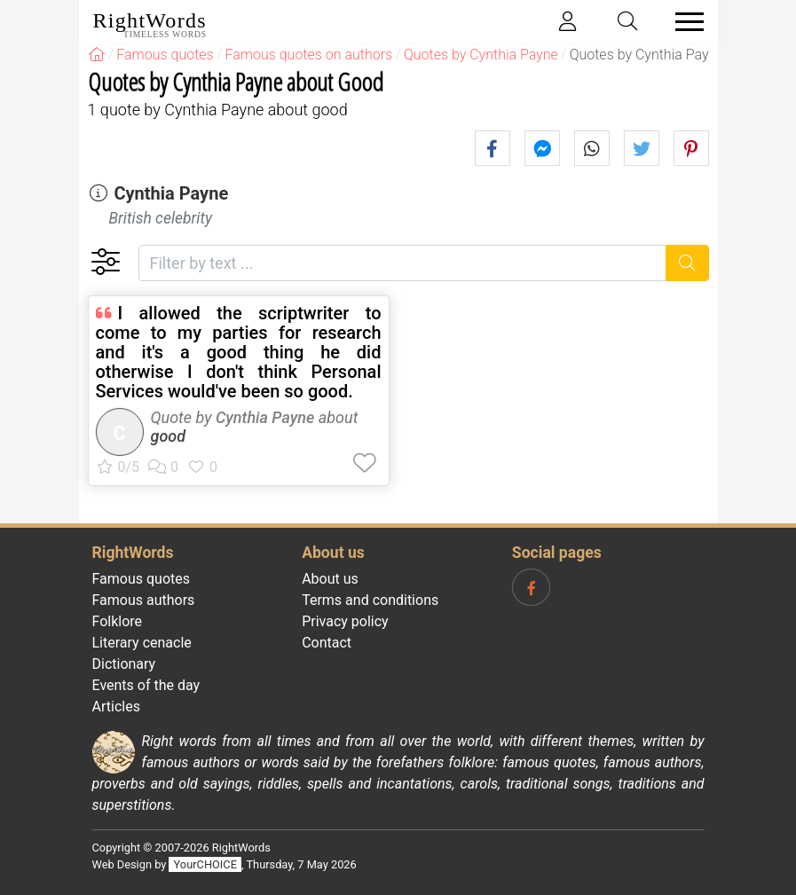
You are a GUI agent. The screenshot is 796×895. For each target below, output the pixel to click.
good (168, 436)
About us (330, 578)
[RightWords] (97, 54)
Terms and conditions (370, 600)
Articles (116, 706)
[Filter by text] (402, 263)
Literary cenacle (142, 642)
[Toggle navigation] (684, 22)
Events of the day (146, 685)
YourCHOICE (205, 864)
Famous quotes (141, 578)
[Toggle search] (627, 21)
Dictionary (124, 664)
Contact (326, 642)
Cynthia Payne (171, 193)
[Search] (687, 263)
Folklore (117, 621)
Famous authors (143, 600)
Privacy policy (345, 621)
